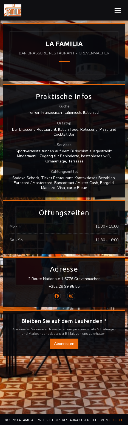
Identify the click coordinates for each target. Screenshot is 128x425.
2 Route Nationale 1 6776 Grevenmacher (73, 278)
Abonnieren (64, 343)
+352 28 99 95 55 (64, 286)
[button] (118, 10)
